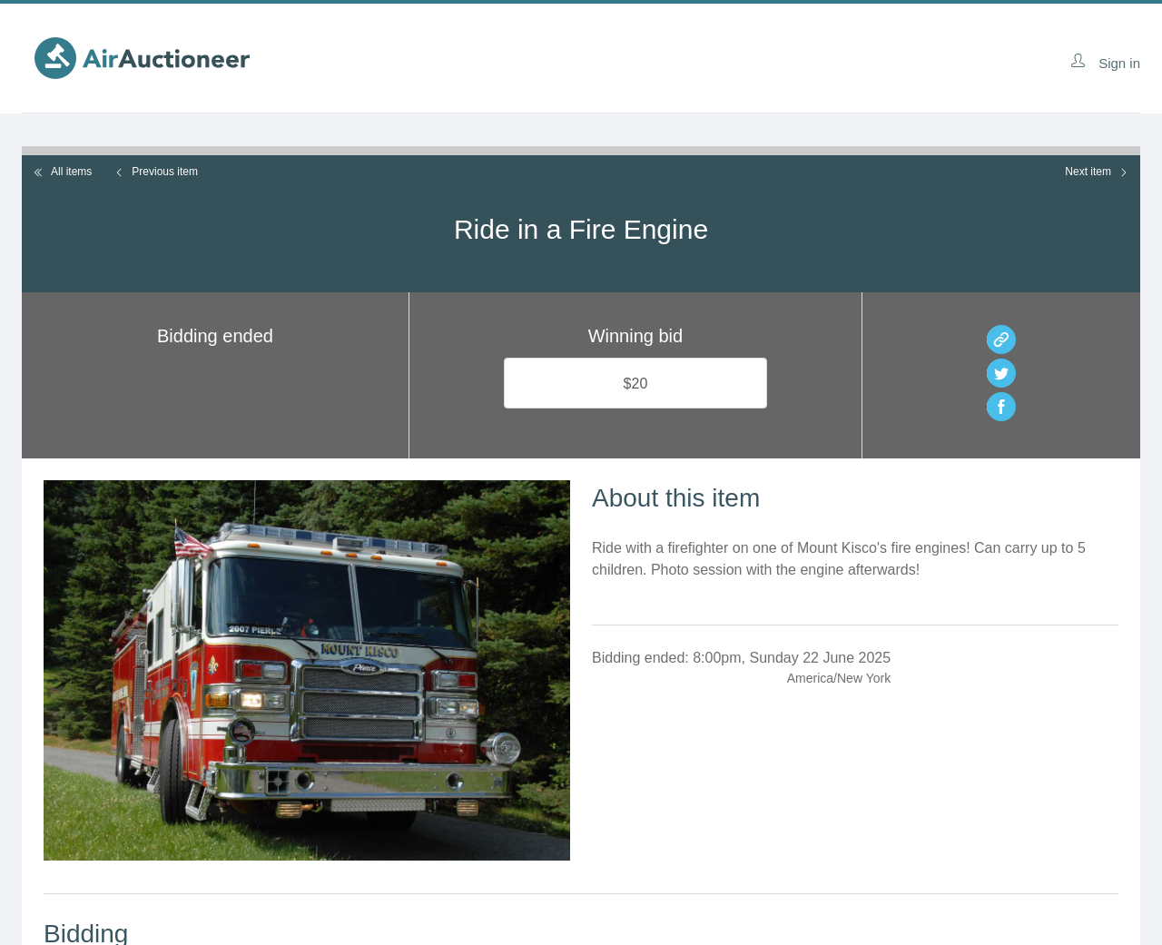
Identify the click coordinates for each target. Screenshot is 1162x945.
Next (1097, 171)
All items (62, 171)
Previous (155, 171)
